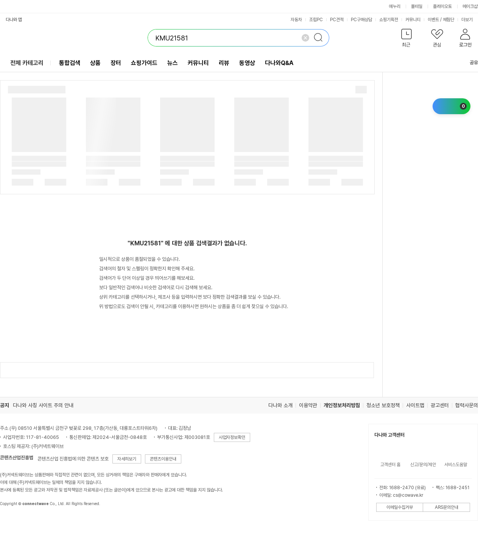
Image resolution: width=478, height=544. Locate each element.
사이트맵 (415, 405)
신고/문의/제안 (423, 464)
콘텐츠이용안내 (163, 459)
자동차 (296, 19)
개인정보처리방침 (342, 405)
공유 (469, 62)
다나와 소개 (280, 405)
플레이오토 (442, 6)
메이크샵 (470, 6)
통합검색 (69, 63)
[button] (406, 39)
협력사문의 (466, 405)
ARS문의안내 (446, 507)
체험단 (448, 19)
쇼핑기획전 (388, 19)
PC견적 (337, 19)
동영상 (247, 63)
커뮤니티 (412, 19)
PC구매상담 (361, 19)
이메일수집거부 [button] (399, 507)
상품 (95, 63)
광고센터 (440, 405)
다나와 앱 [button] (14, 19)
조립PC (316, 19)
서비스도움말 (455, 464)
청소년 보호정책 (383, 405)
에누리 (394, 6)
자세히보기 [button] (126, 459)
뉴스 (172, 63)
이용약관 (308, 405)
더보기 (469, 19)
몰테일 (416, 6)
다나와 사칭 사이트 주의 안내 (43, 405)
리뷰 (224, 63)
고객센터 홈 (390, 464)
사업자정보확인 (232, 437)
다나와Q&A (279, 63)
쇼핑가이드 (144, 63)
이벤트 (433, 19)
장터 (116, 63)
